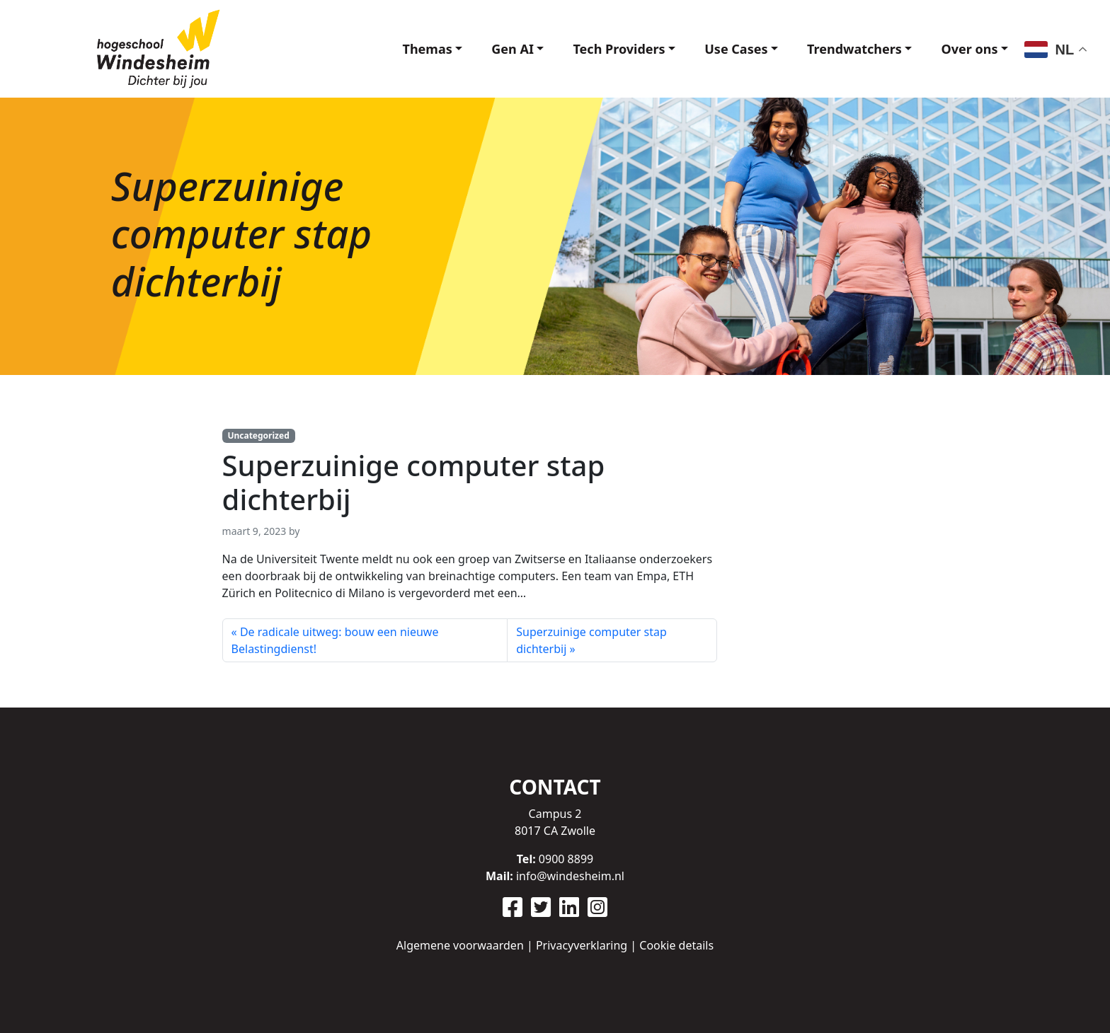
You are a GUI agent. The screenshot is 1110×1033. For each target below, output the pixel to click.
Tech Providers (619, 48)
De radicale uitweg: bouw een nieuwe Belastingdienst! (335, 640)
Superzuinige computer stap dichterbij (591, 640)
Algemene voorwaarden (460, 945)
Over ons (969, 48)
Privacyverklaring (581, 945)
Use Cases (735, 48)
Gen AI (512, 48)
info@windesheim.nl (570, 876)
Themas (427, 48)
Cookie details (676, 945)
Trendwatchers (854, 48)
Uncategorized (258, 435)
